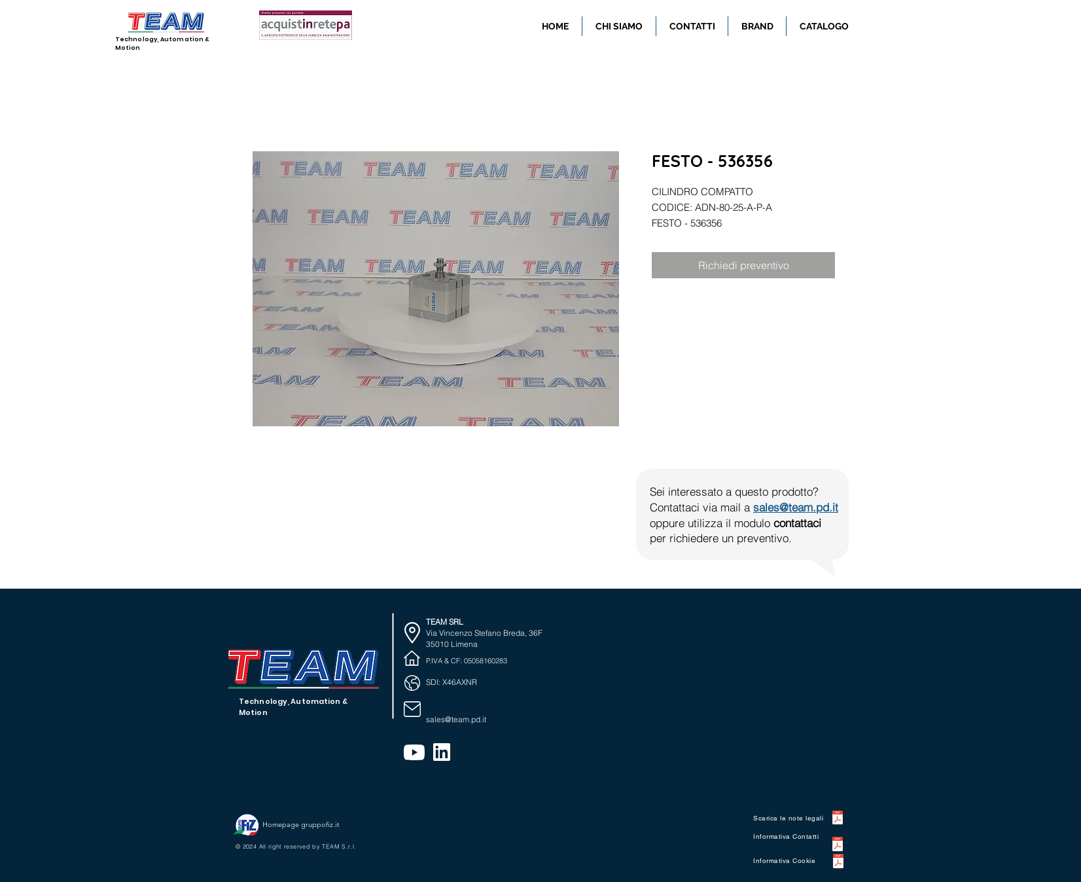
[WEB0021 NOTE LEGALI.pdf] (837, 819)
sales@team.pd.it (795, 507)
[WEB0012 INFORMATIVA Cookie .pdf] (838, 863)
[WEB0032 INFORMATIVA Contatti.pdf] (837, 845)
